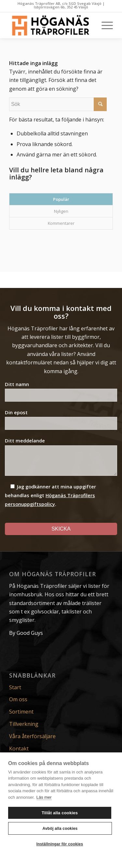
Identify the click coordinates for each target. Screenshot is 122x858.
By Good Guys (26, 632)
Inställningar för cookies (59, 844)
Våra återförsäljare (32, 736)
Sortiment (21, 711)
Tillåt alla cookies (60, 812)
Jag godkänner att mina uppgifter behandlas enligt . (50, 495)
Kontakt (19, 748)
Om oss (18, 699)
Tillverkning (23, 723)
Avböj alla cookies (60, 828)
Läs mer (44, 797)
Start (15, 687)
